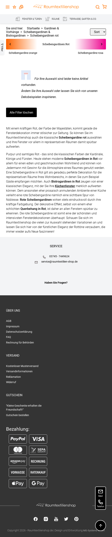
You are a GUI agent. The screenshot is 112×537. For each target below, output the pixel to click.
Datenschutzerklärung (19, 331)
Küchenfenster (65, 186)
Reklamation (13, 376)
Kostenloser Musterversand (22, 366)
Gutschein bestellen (17, 415)
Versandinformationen (19, 371)
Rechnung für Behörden (20, 342)
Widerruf (11, 382)
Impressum (12, 326)
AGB (8, 320)
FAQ (8, 337)
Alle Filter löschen (21, 112)
